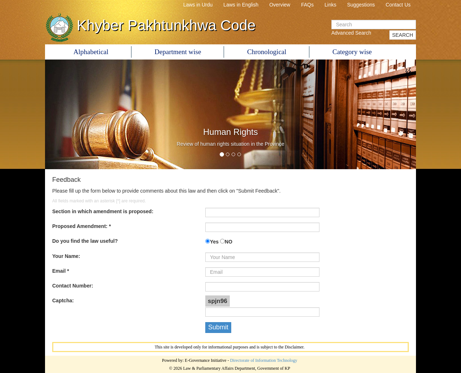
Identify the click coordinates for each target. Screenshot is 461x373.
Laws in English (240, 5)
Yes (214, 242)
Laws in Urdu (198, 5)
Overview (279, 5)
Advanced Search (351, 33)
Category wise (352, 52)
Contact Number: (72, 286)
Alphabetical (90, 52)
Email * (60, 271)
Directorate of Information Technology (263, 360)
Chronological (266, 52)
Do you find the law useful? (85, 241)
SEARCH (402, 35)
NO (228, 242)
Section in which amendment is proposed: (102, 211)
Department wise (178, 52)
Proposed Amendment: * (81, 226)
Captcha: (63, 300)
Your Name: (66, 256)
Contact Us (398, 5)
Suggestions (361, 5)
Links (330, 5)
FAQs (307, 5)
